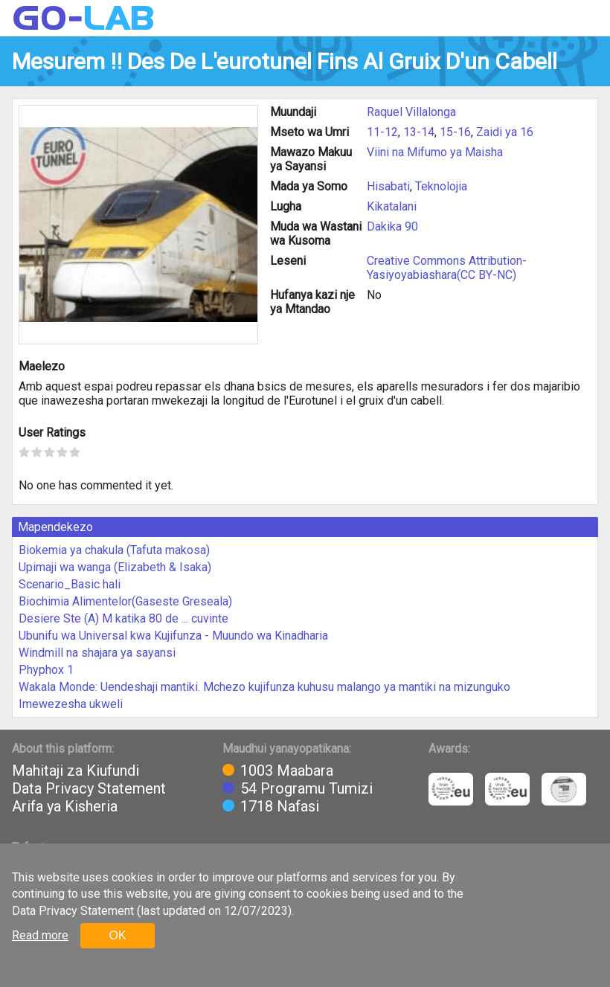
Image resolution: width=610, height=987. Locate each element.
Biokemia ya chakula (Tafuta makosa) (114, 550)
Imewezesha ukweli (71, 704)
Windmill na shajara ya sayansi (97, 653)
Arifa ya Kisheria (65, 806)
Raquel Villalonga (411, 112)
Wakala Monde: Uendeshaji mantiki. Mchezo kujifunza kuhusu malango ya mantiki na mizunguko (264, 687)
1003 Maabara (286, 770)
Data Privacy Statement (89, 788)
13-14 (418, 132)
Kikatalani (392, 206)
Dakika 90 (392, 226)
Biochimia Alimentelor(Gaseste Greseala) (125, 601)
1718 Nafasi (279, 806)
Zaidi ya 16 (504, 132)
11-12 (382, 132)
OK (117, 935)
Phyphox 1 (46, 670)
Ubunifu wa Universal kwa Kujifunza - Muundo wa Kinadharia (173, 635)
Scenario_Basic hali (70, 584)
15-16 (455, 132)
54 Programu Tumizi (306, 788)
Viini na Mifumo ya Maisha (435, 152)
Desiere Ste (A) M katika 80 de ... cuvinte (123, 618)
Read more (40, 935)
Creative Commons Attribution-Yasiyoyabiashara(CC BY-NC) (447, 268)
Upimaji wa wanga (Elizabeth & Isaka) (115, 567)
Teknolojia (441, 186)
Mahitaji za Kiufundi (75, 770)
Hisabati (388, 186)
